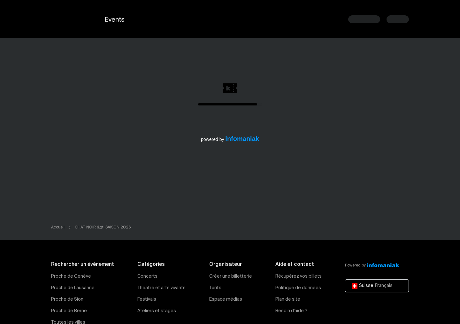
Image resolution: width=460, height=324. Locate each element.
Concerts (147, 276)
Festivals (146, 299)
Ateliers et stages (156, 311)
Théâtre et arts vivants (161, 288)
